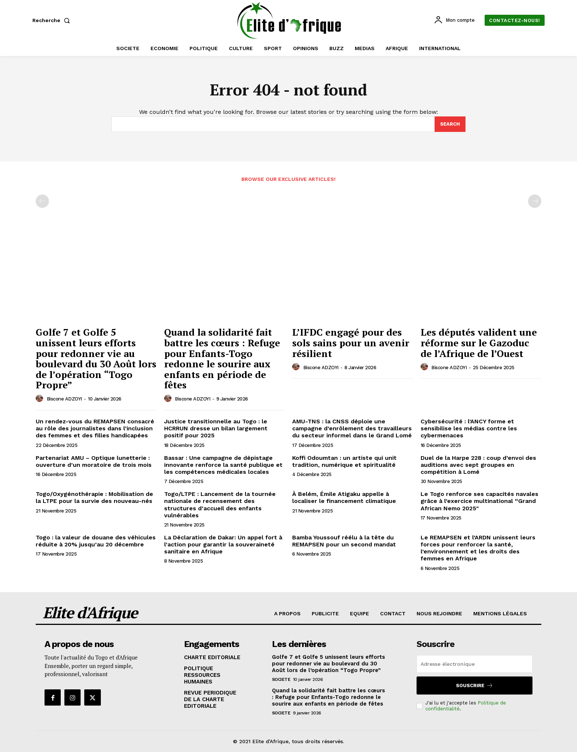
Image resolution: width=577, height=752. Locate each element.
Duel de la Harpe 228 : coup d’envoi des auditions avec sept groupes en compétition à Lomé (478, 464)
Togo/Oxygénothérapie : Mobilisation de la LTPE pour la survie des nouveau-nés (94, 497)
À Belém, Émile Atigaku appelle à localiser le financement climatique (344, 497)
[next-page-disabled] (534, 201)
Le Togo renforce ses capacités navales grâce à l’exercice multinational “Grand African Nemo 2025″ (479, 500)
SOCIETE (281, 679)
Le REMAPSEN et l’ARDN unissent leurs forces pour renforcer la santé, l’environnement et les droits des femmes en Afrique (478, 548)
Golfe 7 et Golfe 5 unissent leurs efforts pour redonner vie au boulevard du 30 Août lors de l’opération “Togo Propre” (96, 358)
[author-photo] (40, 399)
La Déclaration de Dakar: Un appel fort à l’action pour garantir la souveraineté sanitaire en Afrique (223, 544)
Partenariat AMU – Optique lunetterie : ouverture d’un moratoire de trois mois (94, 461)
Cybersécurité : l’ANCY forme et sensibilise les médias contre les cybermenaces (469, 428)
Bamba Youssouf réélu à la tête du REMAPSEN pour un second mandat (344, 541)
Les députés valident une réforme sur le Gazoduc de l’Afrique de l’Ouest (479, 342)
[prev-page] (42, 201)
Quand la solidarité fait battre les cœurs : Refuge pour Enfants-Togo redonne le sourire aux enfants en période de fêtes (222, 358)
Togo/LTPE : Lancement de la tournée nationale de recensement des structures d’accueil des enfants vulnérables (220, 504)
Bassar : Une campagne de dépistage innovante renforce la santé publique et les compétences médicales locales (223, 464)
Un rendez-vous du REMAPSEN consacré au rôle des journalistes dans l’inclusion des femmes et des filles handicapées (95, 428)
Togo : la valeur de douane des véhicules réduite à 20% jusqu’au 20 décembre (96, 541)
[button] (52, 20)
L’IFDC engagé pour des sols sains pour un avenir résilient (350, 342)
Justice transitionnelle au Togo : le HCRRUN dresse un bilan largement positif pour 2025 (216, 428)
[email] (474, 664)
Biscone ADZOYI (64, 399)
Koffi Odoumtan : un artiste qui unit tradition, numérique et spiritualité (344, 461)
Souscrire (474, 685)
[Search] (450, 124)
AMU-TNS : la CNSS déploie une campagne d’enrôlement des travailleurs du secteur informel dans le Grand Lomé (352, 428)
